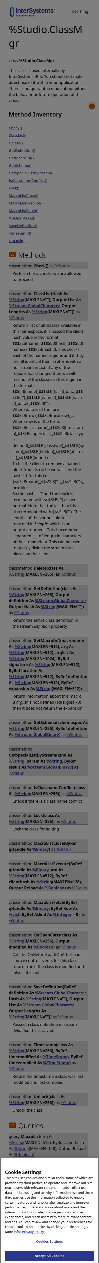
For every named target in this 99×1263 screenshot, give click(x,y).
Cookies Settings (49, 1244)
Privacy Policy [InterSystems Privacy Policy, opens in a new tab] (33, 1234)
